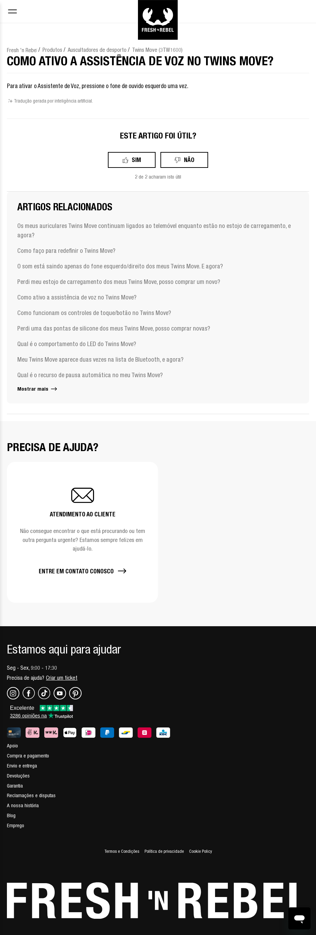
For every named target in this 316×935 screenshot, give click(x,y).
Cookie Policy (200, 851)
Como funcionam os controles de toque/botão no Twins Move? (94, 312)
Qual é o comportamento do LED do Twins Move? (76, 343)
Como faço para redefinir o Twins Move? (66, 250)
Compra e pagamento (28, 756)
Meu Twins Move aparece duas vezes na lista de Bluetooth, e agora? (100, 359)
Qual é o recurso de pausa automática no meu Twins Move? (90, 375)
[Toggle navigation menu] (12, 12)
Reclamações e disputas (31, 795)
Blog (11, 815)
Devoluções (18, 776)
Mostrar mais (37, 389)
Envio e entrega (22, 766)
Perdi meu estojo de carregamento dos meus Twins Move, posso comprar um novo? (118, 281)
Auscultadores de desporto (97, 50)
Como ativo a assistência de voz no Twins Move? (77, 297)
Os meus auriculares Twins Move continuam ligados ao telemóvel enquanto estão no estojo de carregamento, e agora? (154, 230)
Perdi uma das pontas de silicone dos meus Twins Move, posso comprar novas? (113, 328)
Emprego (15, 825)
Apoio (12, 745)
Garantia (15, 786)
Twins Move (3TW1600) (157, 50)
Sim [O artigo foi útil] (136, 159)
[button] (82, 532)
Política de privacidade (164, 851)
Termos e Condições (121, 851)
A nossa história (23, 805)
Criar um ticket (61, 678)
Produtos (52, 50)
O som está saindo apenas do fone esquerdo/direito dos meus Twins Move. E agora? (120, 266)
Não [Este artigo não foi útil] (189, 159)
